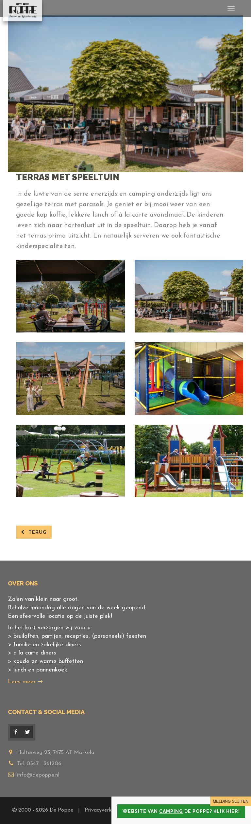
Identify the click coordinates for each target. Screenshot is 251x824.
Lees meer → (25, 682)
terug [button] (34, 532)
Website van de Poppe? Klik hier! (181, 811)
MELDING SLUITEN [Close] (230, 801)
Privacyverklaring (105, 810)
